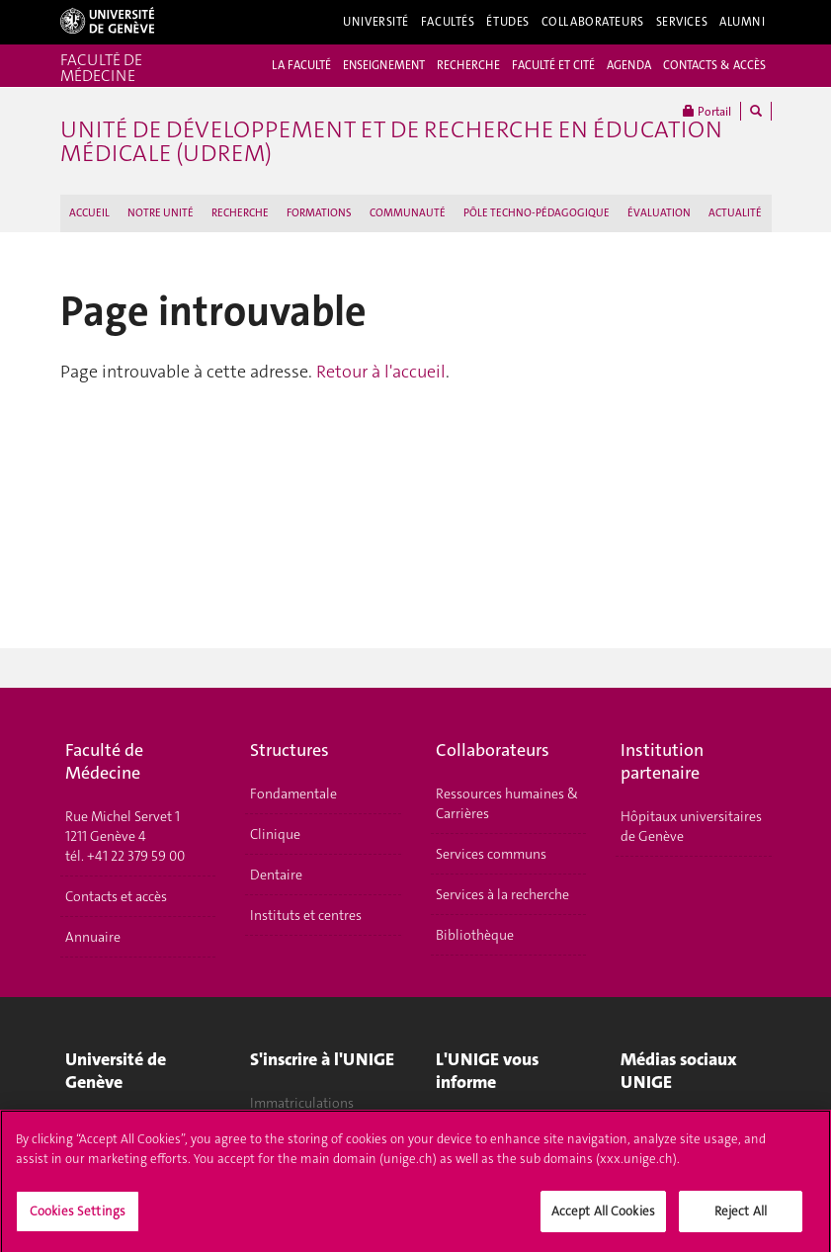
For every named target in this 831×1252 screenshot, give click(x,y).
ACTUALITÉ (735, 213)
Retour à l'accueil (381, 371)
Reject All (740, 1217)
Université (376, 22)
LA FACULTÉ (301, 65)
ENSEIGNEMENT (384, 65)
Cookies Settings (77, 1217)
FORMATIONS (319, 213)
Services (682, 22)
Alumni (742, 22)
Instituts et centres (306, 915)
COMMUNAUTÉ (408, 213)
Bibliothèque (475, 935)
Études (507, 22)
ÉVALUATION (659, 213)
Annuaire (93, 937)
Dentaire (276, 874)
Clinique (275, 834)
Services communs (491, 854)
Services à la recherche (502, 894)
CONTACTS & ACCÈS (714, 65)
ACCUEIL (89, 213)
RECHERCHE (468, 65)
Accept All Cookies (603, 1217)
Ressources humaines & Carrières (507, 803)
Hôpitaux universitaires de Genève (691, 826)
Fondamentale (293, 793)
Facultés (448, 22)
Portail (707, 111)
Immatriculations (302, 1103)
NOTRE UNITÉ (160, 213)
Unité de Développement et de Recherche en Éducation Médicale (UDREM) (391, 141)
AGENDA (629, 65)
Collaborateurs (592, 22)
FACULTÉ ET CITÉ (553, 65)
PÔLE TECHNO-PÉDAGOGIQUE (536, 213)
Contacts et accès (116, 896)
